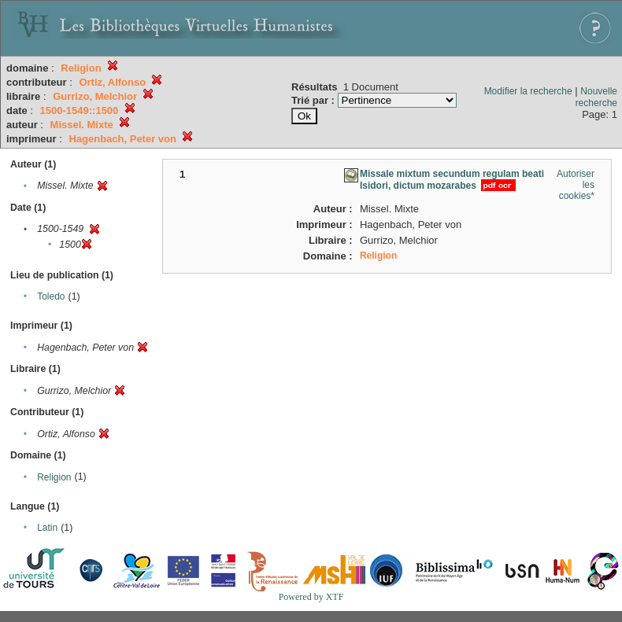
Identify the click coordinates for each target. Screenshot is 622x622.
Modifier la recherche (528, 91)
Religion (54, 477)
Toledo (51, 296)
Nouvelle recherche (596, 97)
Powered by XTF (311, 596)
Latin (47, 527)
